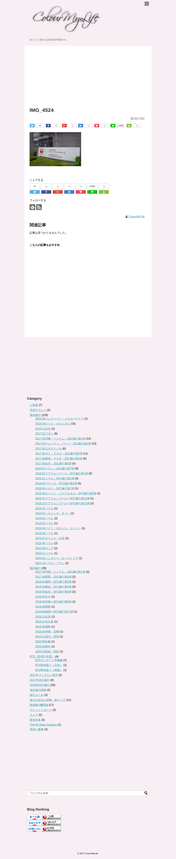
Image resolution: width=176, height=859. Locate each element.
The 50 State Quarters (43, 724)
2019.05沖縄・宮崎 (47, 631)
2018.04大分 (43, 596)
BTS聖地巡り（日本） (49, 665)
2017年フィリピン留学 (44, 675)
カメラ (34, 714)
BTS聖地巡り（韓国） (49, 670)
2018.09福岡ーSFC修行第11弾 (54, 611)
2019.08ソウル (44, 543)
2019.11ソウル (44, 553)
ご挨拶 (34, 405)
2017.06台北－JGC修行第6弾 (53, 463)
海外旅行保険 (38, 690)
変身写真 (35, 719)
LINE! (121, 125)
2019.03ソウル (44, 523)
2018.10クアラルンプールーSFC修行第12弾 (62, 503)
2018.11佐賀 (43, 616)
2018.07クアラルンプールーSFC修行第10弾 (62, 498)
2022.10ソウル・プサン (49, 563)
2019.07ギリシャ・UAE (50, 538)
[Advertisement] (88, 73)
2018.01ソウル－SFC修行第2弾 (54, 478)
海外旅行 (35, 415)
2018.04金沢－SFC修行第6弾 (53, 591)
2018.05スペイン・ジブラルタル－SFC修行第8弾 (65, 493)
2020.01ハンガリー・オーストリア (56, 558)
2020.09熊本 (43, 646)
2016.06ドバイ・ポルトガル (52, 423)
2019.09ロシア (44, 548)
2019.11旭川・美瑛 (47, 636)
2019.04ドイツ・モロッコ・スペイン (58, 528)
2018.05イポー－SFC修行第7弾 (54, 488)
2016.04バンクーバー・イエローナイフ (59, 418)
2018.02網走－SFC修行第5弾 (53, 586)
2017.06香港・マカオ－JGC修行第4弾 (58, 458)
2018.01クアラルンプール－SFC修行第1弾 (61, 473)
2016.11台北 (43, 428)
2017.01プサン (44, 433)
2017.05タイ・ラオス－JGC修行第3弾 (58, 453)
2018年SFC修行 (40, 685)
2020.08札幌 (43, 641)
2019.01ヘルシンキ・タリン (52, 513)
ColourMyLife (136, 216)
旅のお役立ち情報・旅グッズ (47, 700)
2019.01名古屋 (44, 621)
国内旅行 (35, 568)
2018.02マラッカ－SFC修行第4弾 (56, 483)
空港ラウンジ (38, 410)
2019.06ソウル (44, 533)
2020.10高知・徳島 (47, 651)
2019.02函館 (43, 626)
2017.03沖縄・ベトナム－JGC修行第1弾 (60, 438)
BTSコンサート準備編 (49, 660)
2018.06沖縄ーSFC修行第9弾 (53, 601)
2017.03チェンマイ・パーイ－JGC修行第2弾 (63, 443)
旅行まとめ (36, 695)
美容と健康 (36, 729)
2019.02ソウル (44, 518)
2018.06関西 (43, 606)
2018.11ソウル (44, 508)
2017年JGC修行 (40, 680)
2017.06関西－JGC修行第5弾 (53, 576)
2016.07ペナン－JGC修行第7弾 (54, 468)
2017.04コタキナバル (48, 448)
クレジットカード (41, 709)
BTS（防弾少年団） (42, 656)
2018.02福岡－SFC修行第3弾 (53, 581)
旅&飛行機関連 (39, 704)
